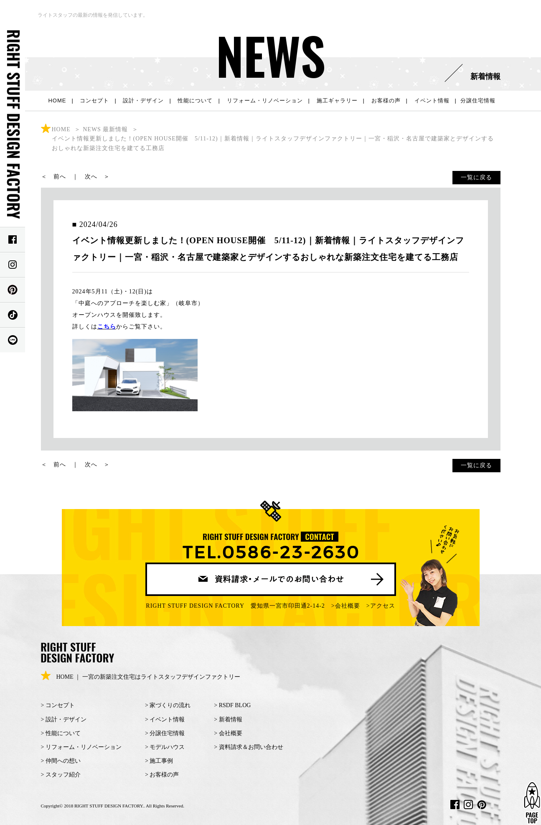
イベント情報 (432, 100)
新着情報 (230, 719)
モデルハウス (167, 747)
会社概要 (347, 606)
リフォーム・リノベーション (265, 100)
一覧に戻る (476, 177)
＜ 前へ (53, 176)
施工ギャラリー (337, 100)
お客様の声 (386, 100)
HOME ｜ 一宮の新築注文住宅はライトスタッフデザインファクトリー (140, 677)
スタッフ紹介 (63, 775)
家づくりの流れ (170, 705)
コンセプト (94, 100)
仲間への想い (63, 761)
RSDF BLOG (235, 705)
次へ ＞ (97, 176)
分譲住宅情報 (477, 100)
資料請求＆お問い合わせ (251, 747)
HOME (57, 100)
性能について (195, 100)
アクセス (382, 606)
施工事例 (161, 761)
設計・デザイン (143, 100)
